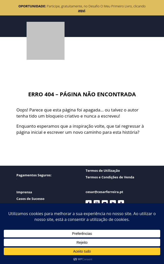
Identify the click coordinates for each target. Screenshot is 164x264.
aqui (81, 10)
